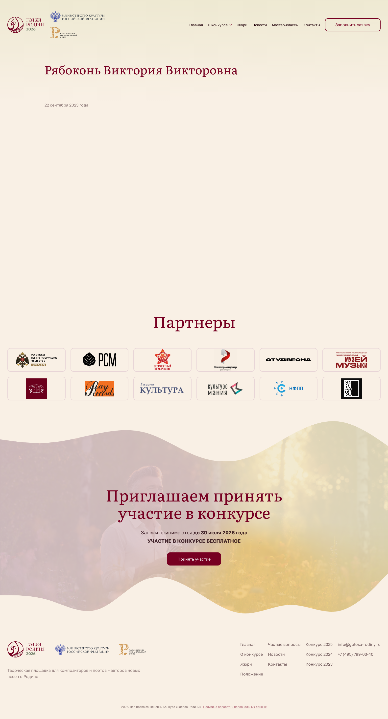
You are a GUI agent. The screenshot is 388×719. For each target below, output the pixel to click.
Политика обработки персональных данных (235, 707)
